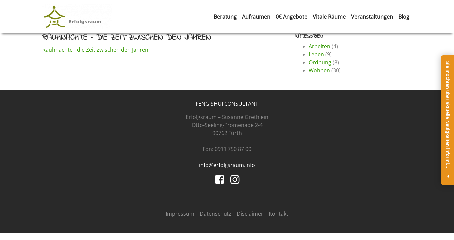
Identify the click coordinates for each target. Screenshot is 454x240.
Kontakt (278, 213)
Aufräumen (256, 16)
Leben (316, 54)
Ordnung (320, 62)
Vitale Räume (329, 16)
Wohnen (319, 70)
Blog (403, 16)
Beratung (225, 16)
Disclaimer (250, 213)
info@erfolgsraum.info (227, 165)
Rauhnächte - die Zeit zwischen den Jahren (95, 49)
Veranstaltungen (372, 16)
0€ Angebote (291, 16)
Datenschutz (215, 213)
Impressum (180, 213)
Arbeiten (319, 46)
